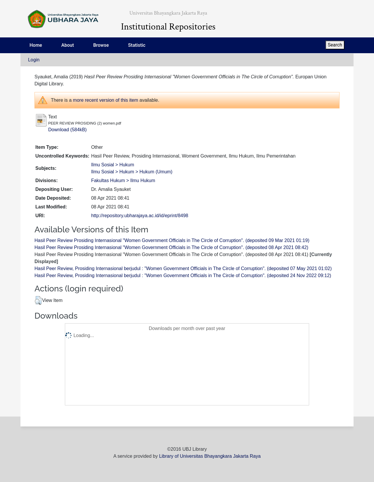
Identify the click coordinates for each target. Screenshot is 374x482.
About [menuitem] (67, 45)
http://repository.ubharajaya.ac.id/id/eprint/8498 (139, 215)
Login (33, 60)
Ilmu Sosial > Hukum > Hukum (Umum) (131, 171)
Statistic (136, 45)
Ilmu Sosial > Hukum (112, 164)
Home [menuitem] (36, 45)
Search (335, 45)
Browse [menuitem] (101, 45)
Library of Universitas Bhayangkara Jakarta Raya (210, 456)
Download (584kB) (67, 129)
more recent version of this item (105, 100)
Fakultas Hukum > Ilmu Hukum (123, 180)
